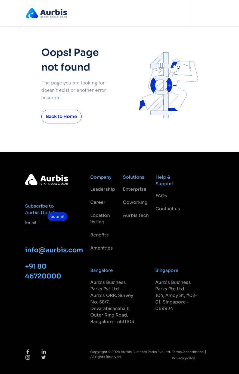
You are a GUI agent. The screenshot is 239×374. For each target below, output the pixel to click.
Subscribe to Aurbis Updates (42, 209)
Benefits (99, 235)
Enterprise (134, 189)
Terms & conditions (187, 352)
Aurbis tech (136, 215)
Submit (57, 216)
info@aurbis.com (46, 250)
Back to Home (61, 116)
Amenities (101, 248)
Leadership (102, 189)
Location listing (100, 218)
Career (97, 202)
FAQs (161, 196)
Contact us (168, 209)
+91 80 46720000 (43, 271)
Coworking (135, 202)
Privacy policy (183, 358)
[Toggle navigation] (208, 13)
